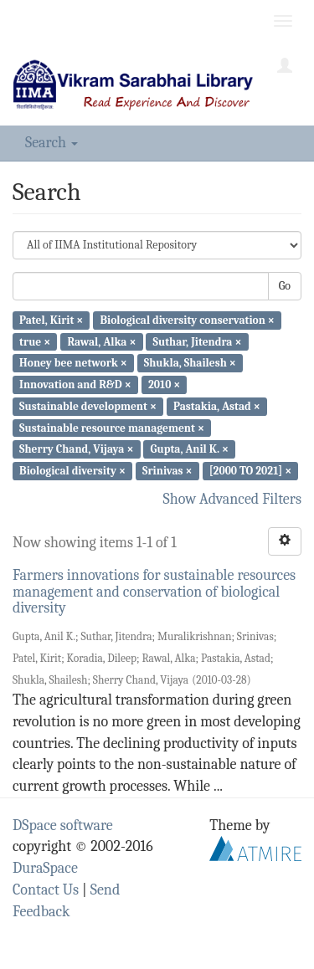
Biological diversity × (72, 470)
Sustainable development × (88, 406)
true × (34, 341)
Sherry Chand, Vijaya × (76, 449)
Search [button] (51, 142)
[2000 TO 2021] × (250, 470)
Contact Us (46, 890)
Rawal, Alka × (101, 341)
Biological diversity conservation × (187, 320)
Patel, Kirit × (51, 320)
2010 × (164, 384)
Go (285, 286)
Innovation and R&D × (75, 384)
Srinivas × (167, 470)
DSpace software (63, 825)
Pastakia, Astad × (216, 406)
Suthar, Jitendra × (197, 341)
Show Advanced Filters (232, 499)
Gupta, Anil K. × (190, 449)
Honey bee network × (73, 362)
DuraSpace (45, 868)
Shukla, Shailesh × (190, 362)
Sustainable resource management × (111, 427)
